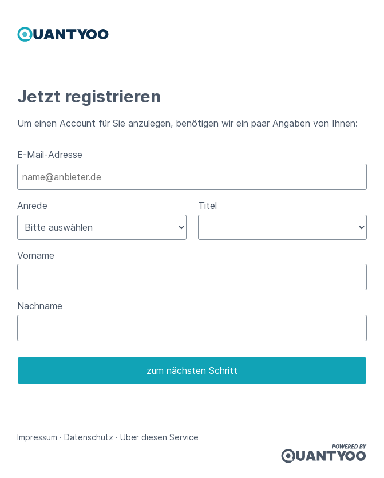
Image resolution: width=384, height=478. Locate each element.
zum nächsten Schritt (192, 370)
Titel (207, 205)
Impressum (37, 437)
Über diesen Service (159, 437)
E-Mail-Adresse (49, 154)
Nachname (39, 305)
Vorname (35, 255)
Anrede (32, 205)
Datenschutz (88, 437)
